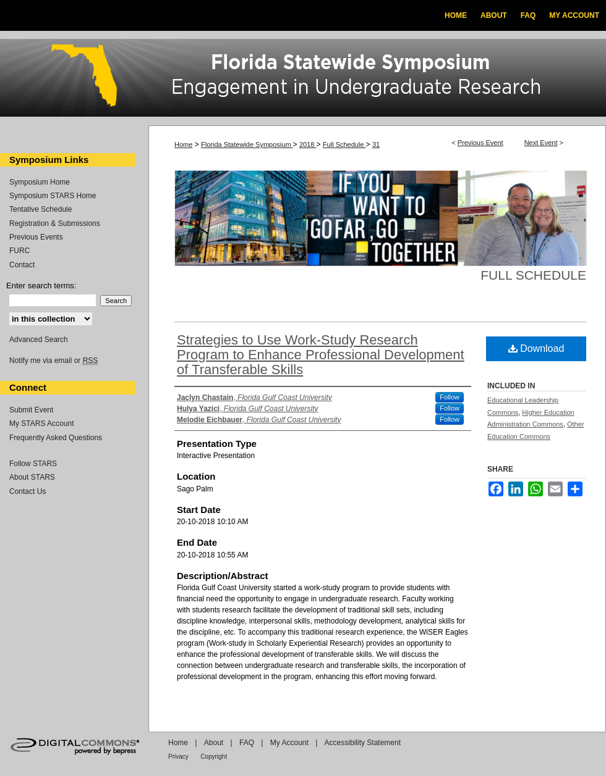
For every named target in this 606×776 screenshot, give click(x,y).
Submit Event (31, 410)
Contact (22, 265)
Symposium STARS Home (52, 195)
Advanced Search (38, 339)
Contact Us (27, 491)
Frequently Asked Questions (55, 437)
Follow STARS (33, 463)
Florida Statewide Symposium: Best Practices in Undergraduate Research (303, 79)
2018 (308, 144)
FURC (19, 250)
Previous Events (36, 237)
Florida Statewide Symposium (247, 144)
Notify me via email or (53, 360)
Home (183, 144)
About (213, 742)
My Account (289, 742)
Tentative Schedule (40, 209)
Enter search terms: (41, 285)
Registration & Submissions (54, 223)
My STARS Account (41, 423)
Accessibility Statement (363, 742)
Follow (449, 397)
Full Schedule (344, 144)
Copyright (213, 756)
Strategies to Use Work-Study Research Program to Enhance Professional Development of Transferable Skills (320, 354)
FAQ (246, 742)
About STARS (32, 477)
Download (536, 348)
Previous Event (480, 142)
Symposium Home (39, 182)
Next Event (541, 142)
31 (376, 144)
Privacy (178, 756)
